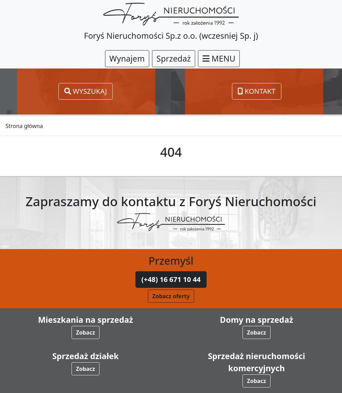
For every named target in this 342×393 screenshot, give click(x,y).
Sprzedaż (173, 58)
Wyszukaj (85, 91)
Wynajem (127, 58)
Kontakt (256, 91)
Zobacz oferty (171, 296)
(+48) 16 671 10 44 (171, 279)
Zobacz (85, 332)
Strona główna (24, 126)
